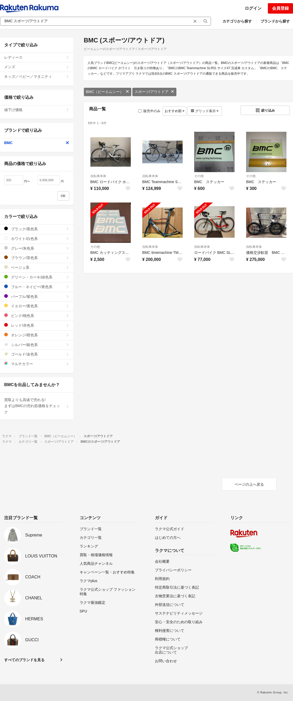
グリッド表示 (205, 111)
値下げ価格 (36, 110)
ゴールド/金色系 (36, 354)
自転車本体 (98, 176)
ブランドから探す (275, 21)
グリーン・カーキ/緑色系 (36, 277)
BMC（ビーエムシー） (107, 92)
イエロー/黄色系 (36, 306)
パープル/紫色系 (36, 296)
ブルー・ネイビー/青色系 (36, 286)
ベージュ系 (36, 267)
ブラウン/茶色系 (36, 257)
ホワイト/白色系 (36, 238)
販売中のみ (149, 111)
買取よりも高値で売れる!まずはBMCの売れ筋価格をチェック (36, 406)
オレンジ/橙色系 (36, 335)
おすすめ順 (175, 111)
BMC (36, 143)
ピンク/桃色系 (36, 315)
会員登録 (280, 8)
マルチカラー (36, 364)
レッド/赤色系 (36, 325)
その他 (199, 176)
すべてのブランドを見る (24, 660)
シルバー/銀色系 (36, 344)
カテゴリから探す (237, 21)
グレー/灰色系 (36, 248)
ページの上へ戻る (249, 484)
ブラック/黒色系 (36, 229)
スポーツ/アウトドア (154, 92)
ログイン (253, 8)
